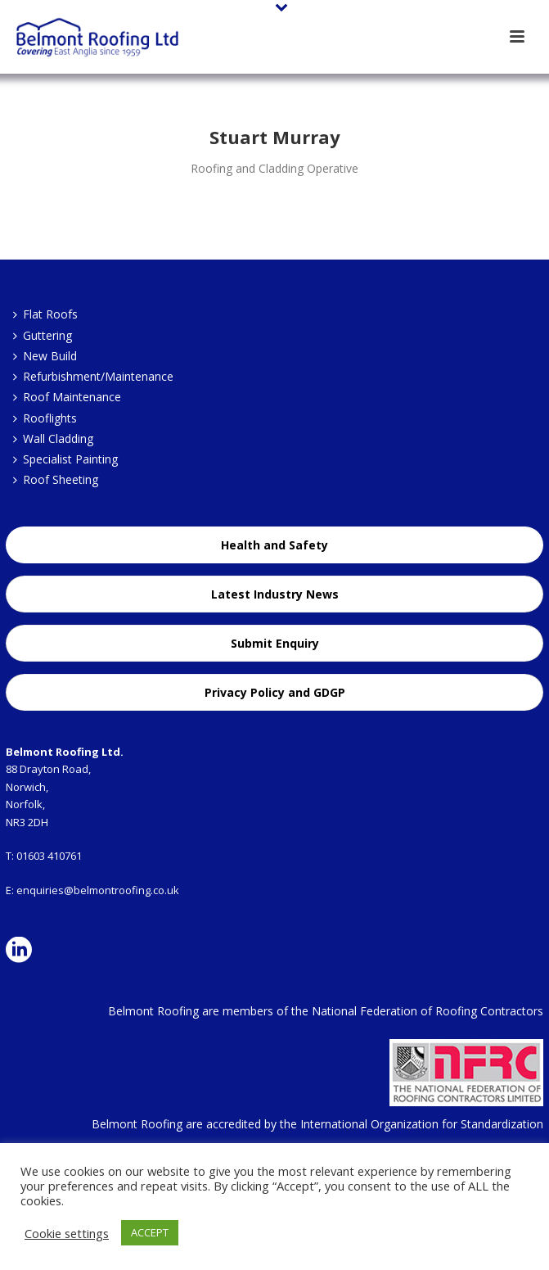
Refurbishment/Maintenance (93, 376)
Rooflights (45, 418)
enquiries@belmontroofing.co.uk (97, 890)
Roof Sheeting (55, 479)
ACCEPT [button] (150, 1232)
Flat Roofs (45, 314)
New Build (45, 356)
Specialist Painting (65, 459)
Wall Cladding (53, 438)
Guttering (42, 335)
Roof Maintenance (67, 397)
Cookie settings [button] (67, 1233)
